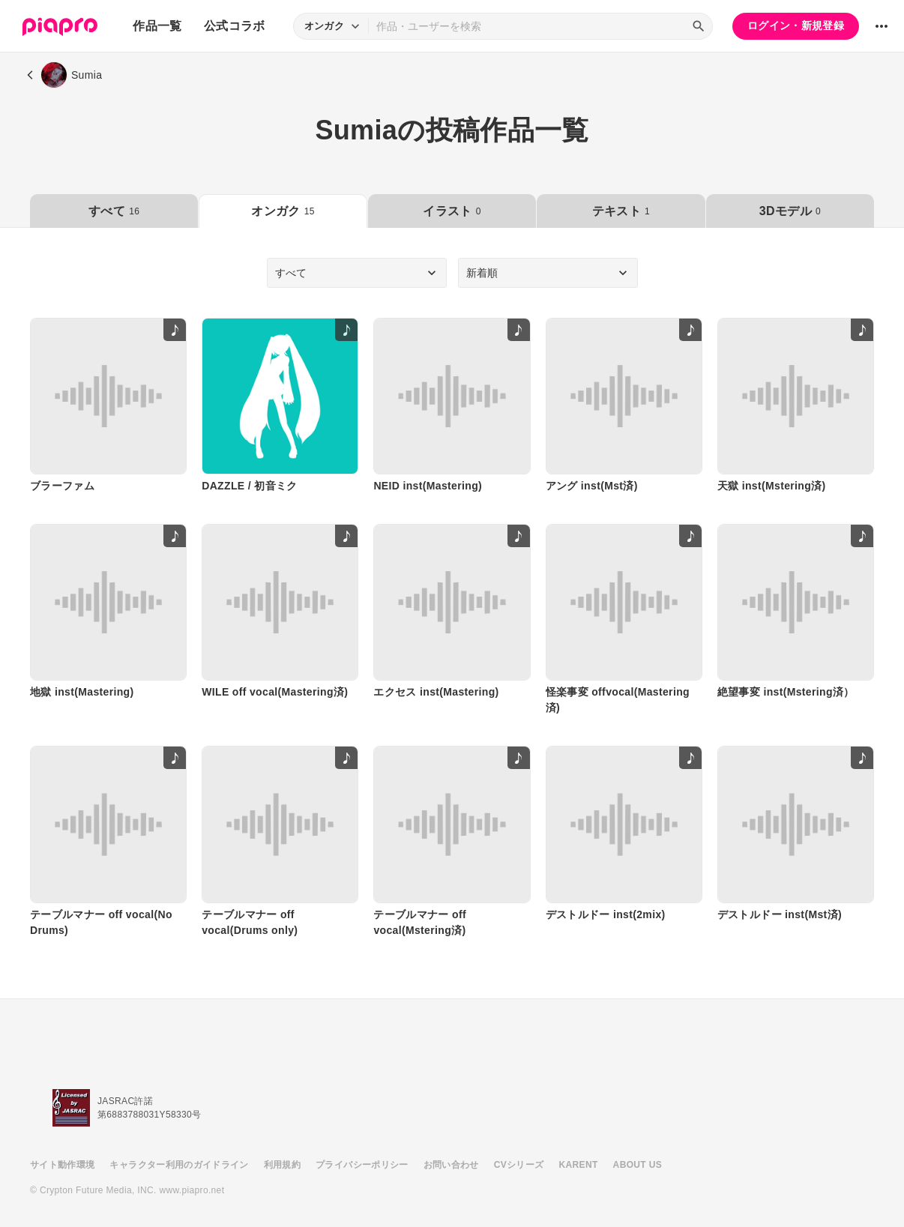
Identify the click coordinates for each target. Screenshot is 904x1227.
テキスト (621, 211)
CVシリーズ (519, 1165)
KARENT (578, 1165)
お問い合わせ (451, 1165)
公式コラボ (234, 25)
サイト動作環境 (62, 1165)
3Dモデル (790, 211)
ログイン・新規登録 (795, 25)
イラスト (451, 211)
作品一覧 (157, 25)
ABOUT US (637, 1165)
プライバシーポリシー (362, 1165)
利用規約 (282, 1165)
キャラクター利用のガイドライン (178, 1165)
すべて (113, 211)
